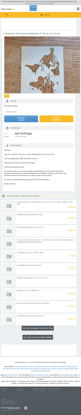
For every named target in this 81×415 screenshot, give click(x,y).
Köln (78, 375)
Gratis (33, 8)
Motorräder (73, 368)
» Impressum (20, 390)
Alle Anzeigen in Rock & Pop (38, 328)
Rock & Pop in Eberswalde (38, 337)
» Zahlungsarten (53, 390)
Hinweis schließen (48, 3)
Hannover (15, 375)
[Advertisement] (39, 24)
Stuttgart (71, 375)
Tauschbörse (46, 366)
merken (45, 14)
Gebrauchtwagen (63, 368)
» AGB (3, 390)
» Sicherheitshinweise (55, 388)
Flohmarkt (43, 368)
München (40, 375)
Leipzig (62, 375)
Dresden (46, 375)
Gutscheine (18, 366)
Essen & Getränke (35, 366)
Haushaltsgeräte (44, 371)
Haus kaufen (52, 368)
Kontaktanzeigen (71, 366)
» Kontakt (19, 388)
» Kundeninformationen (39, 390)
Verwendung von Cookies (32, 3)
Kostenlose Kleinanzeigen (11, 368)
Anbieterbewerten (56, 119)
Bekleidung (34, 371)
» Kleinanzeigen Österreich (8, 403)
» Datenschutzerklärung (39, 388)
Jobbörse (36, 368)
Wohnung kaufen (26, 368)
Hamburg (33, 375)
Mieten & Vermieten (58, 366)
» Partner (3, 399)
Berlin (9, 375)
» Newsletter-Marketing (7, 401)
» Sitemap (4, 388)
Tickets (25, 366)
